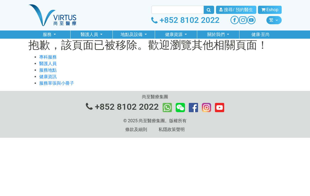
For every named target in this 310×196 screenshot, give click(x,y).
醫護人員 (90, 34)
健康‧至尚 (260, 34)
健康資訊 (48, 76)
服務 (48, 34)
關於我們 (216, 34)
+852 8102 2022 (185, 20)
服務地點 (48, 70)
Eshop (269, 9)
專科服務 (48, 57)
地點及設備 (132, 34)
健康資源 (174, 34)
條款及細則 (136, 129)
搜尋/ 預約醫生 (236, 9)
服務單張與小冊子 (56, 83)
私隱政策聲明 (172, 129)
